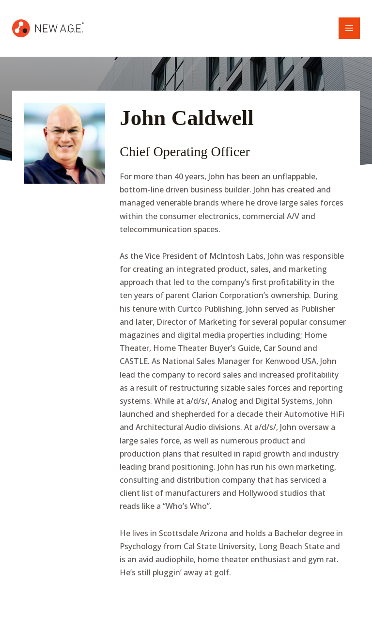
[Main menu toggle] (349, 28)
